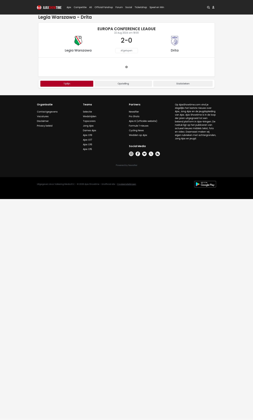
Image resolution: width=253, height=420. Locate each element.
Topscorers (89, 121)
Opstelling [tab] (123, 83)
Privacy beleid (44, 125)
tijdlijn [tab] (66, 83)
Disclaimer (43, 121)
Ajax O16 (87, 144)
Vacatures (43, 116)
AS (90, 7)
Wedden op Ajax (138, 135)
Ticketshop (141, 7)
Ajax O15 (87, 149)
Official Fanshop (102, 7)
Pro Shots (134, 116)
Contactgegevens (47, 111)
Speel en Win (157, 7)
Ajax (69, 7)
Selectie (87, 111)
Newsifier (134, 111)
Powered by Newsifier (126, 165)
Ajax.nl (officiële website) (143, 121)
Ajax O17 (87, 139)
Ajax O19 (87, 135)
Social (128, 7)
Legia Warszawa (78, 50)
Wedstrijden (89, 116)
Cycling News (136, 130)
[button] (208, 7)
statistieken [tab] (183, 83)
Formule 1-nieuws (138, 125)
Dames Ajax (89, 130)
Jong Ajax (88, 125)
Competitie (79, 7)
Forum (119, 7)
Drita (175, 50)
